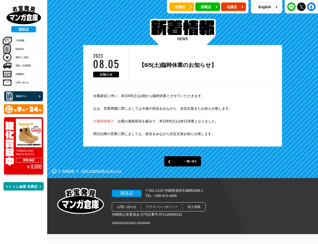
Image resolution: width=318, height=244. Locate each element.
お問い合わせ (21, 106)
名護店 (235, 7)
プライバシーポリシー (162, 217)
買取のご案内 (21, 68)
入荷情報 (17, 43)
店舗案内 (17, 93)
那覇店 (209, 7)
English (267, 7)
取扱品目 (17, 55)
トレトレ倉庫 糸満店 (23, 214)
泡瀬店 (183, 7)
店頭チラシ (24, 122)
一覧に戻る (182, 169)
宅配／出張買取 (22, 81)
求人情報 (194, 217)
